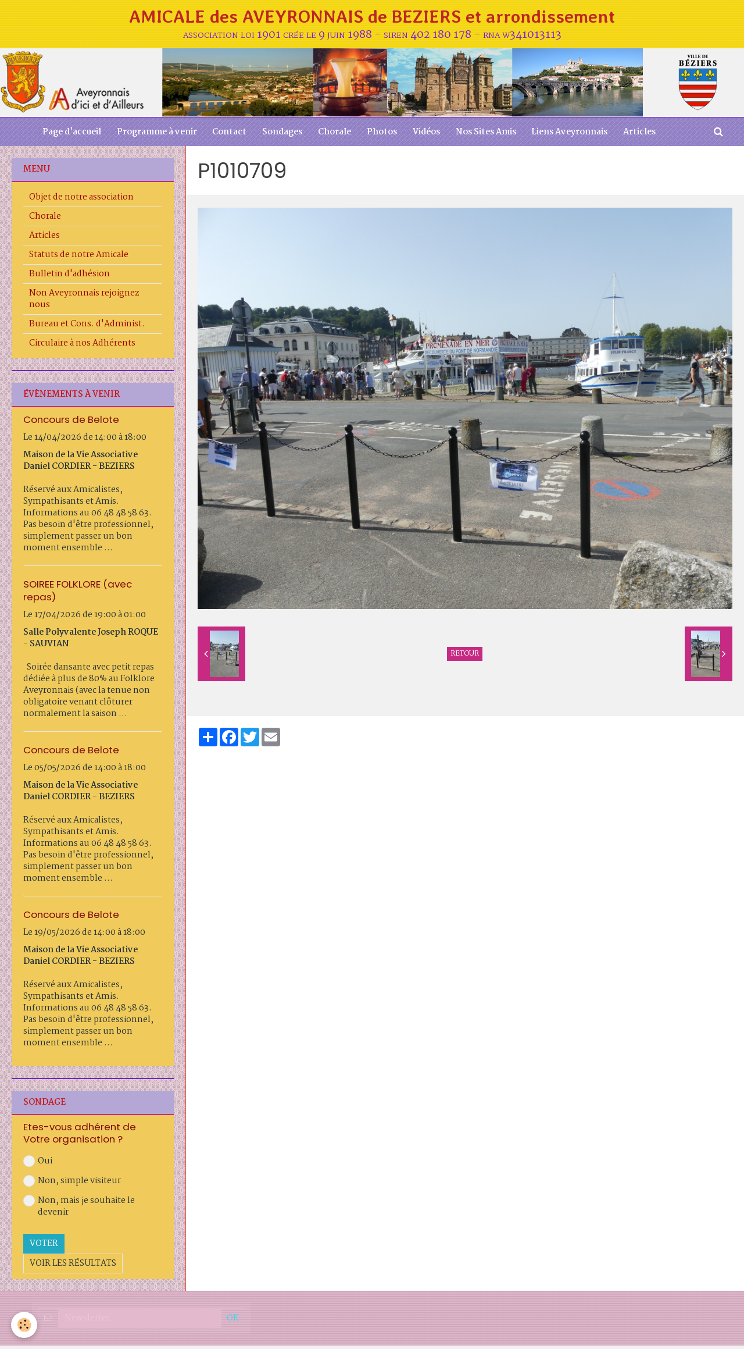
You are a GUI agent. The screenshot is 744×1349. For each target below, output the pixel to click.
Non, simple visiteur (72, 1184)
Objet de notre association (81, 201)
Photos (383, 136)
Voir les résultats (73, 1267)
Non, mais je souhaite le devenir (79, 1210)
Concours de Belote (71, 423)
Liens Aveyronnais (576, 136)
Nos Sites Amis (490, 136)
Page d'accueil (63, 136)
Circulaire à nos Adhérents (82, 347)
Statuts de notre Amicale (78, 259)
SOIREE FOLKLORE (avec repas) (77, 594)
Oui (37, 1165)
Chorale (333, 136)
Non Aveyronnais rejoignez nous (84, 303)
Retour (464, 658)
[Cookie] (25, 1325)
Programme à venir (150, 136)
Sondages (280, 136)
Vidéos (429, 136)
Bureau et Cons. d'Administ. (87, 328)
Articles (648, 136)
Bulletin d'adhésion (69, 278)
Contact (225, 136)
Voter (44, 1247)
